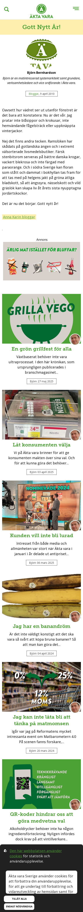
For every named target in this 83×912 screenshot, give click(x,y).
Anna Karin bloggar (19, 217)
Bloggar (34, 94)
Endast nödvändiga (19, 906)
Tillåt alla (19, 898)
